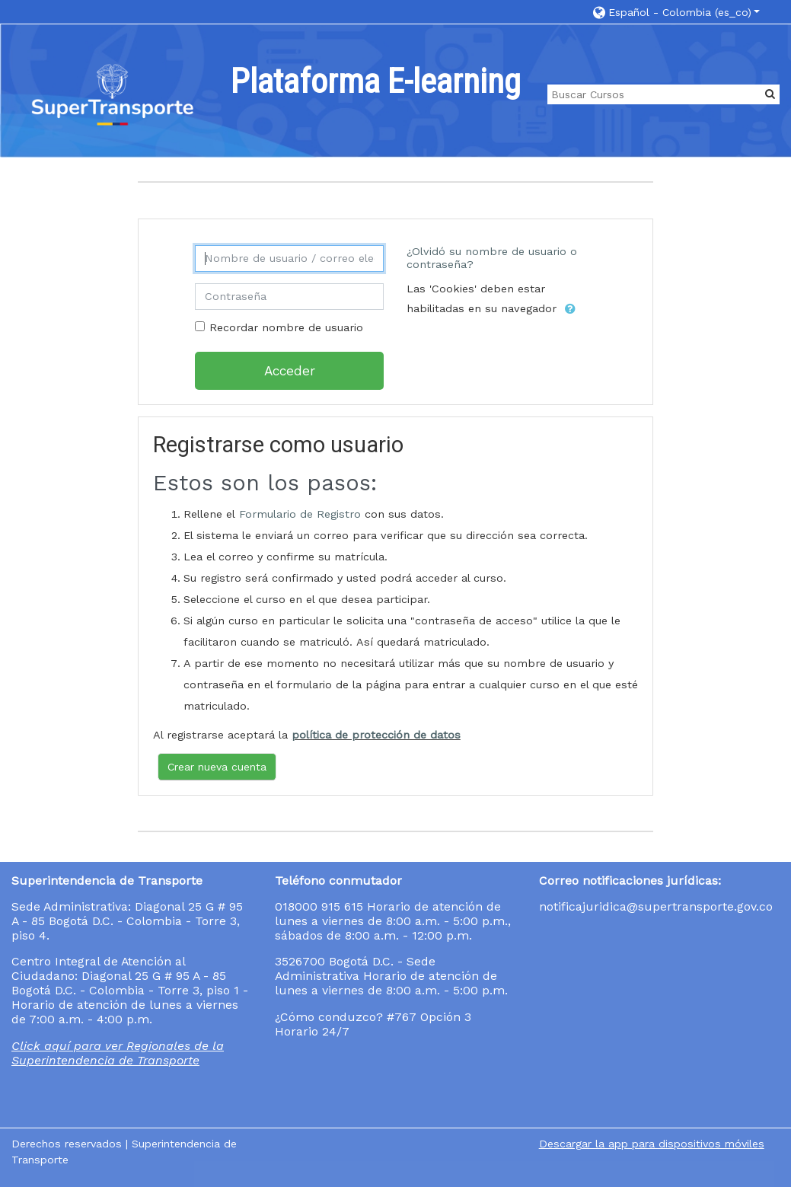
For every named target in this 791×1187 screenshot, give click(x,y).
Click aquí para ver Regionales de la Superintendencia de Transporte (117, 1053)
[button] (677, 12)
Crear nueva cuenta (216, 767)
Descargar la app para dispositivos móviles (651, 1144)
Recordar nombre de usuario (286, 327)
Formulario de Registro (300, 514)
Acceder (289, 370)
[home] (113, 96)
